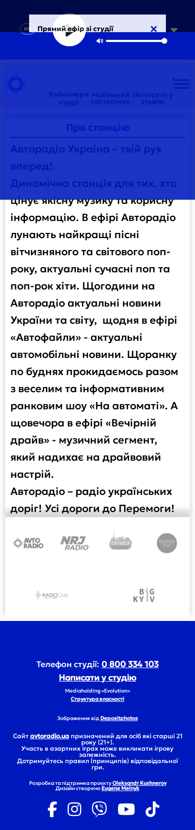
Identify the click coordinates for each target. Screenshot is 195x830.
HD (28, 28)
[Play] (69, 30)
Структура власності (97, 699)
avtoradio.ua (49, 736)
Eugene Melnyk (120, 788)
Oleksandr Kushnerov (139, 783)
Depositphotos (119, 718)
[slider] (136, 41)
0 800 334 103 (130, 664)
